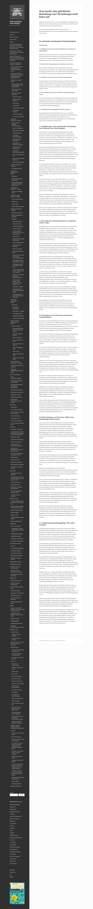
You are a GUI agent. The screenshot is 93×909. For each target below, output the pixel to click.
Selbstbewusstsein (14, 498)
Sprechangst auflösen (17, 313)
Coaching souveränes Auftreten (15, 495)
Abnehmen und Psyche (16, 595)
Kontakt (11, 877)
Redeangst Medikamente (18, 242)
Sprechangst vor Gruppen (18, 311)
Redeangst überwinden (17, 212)
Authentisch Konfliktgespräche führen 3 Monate (17, 371)
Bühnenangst (15, 201)
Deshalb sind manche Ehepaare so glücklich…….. (18, 722)
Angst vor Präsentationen (18, 162)
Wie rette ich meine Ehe (17, 698)
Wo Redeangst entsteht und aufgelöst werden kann (18, 266)
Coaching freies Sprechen (16, 420)
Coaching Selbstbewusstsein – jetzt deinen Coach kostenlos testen (17, 502)
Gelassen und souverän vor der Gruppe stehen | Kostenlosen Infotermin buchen (17, 69)
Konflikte (12, 605)
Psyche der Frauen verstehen (16, 639)
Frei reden (12, 840)
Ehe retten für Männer (17, 676)
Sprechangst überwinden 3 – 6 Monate (15, 301)
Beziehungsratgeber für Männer (17, 757)
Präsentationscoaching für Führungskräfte (17, 381)
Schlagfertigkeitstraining (15, 561)
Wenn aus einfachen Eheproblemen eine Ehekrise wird (16, 709)
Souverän (12, 825)
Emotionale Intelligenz (16, 550)
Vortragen (12, 828)
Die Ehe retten (15, 671)
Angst (11, 830)
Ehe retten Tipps (15, 701)
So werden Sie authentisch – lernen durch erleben (17, 454)
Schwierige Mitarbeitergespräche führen (17, 626)
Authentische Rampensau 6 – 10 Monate (15, 172)
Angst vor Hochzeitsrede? (18, 116)
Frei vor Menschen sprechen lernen (17, 424)
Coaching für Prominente (15, 786)
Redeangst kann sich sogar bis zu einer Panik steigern (18, 290)
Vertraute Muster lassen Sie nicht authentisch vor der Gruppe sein (18, 271)
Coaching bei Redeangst (18, 226)
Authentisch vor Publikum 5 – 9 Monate (16, 188)
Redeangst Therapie (17, 221)
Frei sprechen (13, 404)
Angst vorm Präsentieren (18, 130)
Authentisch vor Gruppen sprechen (16, 467)
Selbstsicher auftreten (16, 394)
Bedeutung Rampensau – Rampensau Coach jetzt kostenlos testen (17, 184)
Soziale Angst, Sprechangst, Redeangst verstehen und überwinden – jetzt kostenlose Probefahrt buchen (16, 46)
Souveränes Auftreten (16, 482)
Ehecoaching (14, 692)
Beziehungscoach (14, 629)
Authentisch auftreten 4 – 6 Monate (16, 165)
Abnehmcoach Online (15, 590)
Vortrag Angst (16, 105)
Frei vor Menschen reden (16, 409)
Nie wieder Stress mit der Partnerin (17, 658)
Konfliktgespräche (15, 621)
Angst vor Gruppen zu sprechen (18, 334)
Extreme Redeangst (17, 228)
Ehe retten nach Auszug (17, 681)
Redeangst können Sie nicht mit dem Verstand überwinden (18, 296)
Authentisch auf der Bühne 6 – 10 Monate (15, 196)
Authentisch (12, 427)
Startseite (12, 34)
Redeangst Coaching (17, 249)
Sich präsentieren (14, 849)
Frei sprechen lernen (15, 416)
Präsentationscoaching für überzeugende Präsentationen (17, 386)
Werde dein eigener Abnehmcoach (15, 583)
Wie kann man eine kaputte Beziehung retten (18, 650)
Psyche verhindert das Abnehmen (16, 598)
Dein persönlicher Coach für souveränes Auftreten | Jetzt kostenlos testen (17, 478)
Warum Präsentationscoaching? (16, 377)
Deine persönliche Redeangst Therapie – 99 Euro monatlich (18, 232)
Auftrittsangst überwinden (18, 206)
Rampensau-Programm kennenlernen (17, 179)
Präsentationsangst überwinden (17, 140)
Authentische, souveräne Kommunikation (16, 487)
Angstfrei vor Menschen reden (18, 354)
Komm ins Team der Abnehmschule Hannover (16, 571)
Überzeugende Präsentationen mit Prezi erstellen (16, 401)
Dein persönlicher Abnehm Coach (17, 587)
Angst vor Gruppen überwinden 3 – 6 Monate (15, 322)
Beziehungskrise (15, 781)
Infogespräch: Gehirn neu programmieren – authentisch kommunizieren (16, 52)
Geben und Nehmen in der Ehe (18, 704)
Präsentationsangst (17, 133)
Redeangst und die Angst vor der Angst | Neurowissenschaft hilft (18, 256)
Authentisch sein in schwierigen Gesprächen (16, 445)
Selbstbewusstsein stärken (17, 510)
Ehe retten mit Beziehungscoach (15, 664)
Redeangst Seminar (17, 224)
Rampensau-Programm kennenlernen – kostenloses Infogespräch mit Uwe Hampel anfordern (17, 75)
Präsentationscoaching (15, 374)
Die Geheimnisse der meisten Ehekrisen (16, 713)
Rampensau (14, 176)
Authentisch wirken (15, 459)
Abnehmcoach (13, 578)
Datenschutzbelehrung (44, 640)
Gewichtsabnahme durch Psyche (16, 602)
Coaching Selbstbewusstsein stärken (17, 518)
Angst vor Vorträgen (17, 97)
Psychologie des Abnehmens (17, 593)
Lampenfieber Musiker (16, 536)
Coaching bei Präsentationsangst (17, 136)
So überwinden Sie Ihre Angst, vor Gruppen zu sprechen (18, 330)
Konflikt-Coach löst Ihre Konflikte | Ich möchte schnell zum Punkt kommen (17, 609)
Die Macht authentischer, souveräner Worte (16, 491)
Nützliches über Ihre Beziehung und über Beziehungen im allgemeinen (17, 727)
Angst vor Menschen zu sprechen (18, 344)
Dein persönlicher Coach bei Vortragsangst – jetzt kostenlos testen (17, 85)
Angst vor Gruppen (16, 326)
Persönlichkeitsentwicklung (17, 548)
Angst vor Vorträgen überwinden (16, 93)
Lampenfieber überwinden (17, 538)
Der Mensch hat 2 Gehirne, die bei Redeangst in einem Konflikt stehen (17, 282)
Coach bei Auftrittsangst (17, 199)
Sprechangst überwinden (18, 318)
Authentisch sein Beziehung (17, 439)
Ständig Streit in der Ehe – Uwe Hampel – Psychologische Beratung (18, 718)
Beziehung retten (15, 647)
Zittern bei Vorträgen (17, 114)
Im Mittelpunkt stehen (17, 168)
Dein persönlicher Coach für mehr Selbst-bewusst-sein (17, 507)
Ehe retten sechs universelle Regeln (16, 695)
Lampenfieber (13, 523)
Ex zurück (13, 730)
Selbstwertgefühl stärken (16, 521)
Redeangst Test (16, 236)
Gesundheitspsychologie (15, 564)
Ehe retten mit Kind (16, 678)
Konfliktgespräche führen (16, 623)
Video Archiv (13, 861)
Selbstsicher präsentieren (16, 390)
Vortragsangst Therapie (18, 108)
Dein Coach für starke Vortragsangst (17, 90)
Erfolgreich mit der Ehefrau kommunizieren (18, 778)
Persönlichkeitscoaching (15, 543)
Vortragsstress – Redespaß (16, 111)
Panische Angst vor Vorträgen (17, 100)
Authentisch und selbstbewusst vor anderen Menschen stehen (17, 450)
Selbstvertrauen (14, 515)
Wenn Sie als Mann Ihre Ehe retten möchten (18, 740)
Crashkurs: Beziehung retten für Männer (17, 654)
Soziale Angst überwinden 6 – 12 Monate (17, 366)
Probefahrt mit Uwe (14, 32)
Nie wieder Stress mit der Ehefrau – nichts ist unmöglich (17, 753)
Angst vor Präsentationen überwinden (18, 159)
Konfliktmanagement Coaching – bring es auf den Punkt (17, 615)
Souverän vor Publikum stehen (17, 192)
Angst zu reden (16, 351)
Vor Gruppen (13, 842)
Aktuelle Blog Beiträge (15, 804)
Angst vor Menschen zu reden (18, 340)
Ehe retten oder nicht (16, 689)
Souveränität (13, 470)
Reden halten (14, 407)
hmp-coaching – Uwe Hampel (16, 22)
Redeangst (14, 219)
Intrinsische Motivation (16, 553)
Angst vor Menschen (17, 337)
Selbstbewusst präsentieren (17, 392)
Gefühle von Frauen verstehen (16, 635)
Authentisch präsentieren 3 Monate (16, 119)
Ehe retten (13, 661)
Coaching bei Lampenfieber (17, 541)
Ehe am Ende (15, 674)
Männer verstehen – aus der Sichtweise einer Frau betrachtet (17, 644)
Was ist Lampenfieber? (16, 526)
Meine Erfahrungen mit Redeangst (17, 216)
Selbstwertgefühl (15, 512)
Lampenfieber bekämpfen (17, 533)
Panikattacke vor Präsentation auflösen (18, 143)
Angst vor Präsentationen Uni (18, 155)
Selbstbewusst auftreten (16, 397)
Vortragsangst (16, 103)
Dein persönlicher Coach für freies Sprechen (17, 412)
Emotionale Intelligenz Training (16, 558)
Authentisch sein (14, 457)
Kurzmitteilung (13, 863)
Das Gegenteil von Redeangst (17, 245)
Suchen (11, 793)
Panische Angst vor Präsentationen (17, 147)
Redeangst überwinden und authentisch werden (18, 261)
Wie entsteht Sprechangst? (16, 308)
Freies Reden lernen (15, 418)
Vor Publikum (13, 844)
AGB (11, 874)
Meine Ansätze (13, 39)
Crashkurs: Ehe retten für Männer (17, 761)
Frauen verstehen (15, 632)
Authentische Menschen (16, 442)
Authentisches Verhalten (16, 462)
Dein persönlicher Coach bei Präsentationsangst (16, 124)
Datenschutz (12, 872)
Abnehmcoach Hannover (16, 580)
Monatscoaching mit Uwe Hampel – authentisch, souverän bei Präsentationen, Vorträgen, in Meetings (17, 58)
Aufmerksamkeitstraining (15, 837)
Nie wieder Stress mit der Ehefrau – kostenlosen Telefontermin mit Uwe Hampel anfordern (17, 766)
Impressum (12, 870)
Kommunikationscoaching (16, 555)
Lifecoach (13, 546)
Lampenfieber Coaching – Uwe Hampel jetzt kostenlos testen (18, 530)
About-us (12, 42)
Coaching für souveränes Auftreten (16, 474)
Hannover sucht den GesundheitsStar (15, 567)
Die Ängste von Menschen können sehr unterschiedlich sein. (18, 276)
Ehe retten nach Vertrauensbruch (16, 686)
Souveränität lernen (15, 484)
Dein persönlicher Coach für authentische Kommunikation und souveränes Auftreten (17, 433)
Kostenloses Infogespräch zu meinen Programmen (15, 63)
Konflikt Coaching (15, 618)
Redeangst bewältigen (18, 286)
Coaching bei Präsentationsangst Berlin (18, 151)
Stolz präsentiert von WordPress (58, 640)
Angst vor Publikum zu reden (18, 348)
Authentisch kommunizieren (17, 464)
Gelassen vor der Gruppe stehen (18, 358)
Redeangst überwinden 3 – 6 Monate (16, 209)
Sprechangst (14, 304)
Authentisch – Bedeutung (16, 429)
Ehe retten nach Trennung (18, 683)
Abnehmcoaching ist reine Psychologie (17, 575)
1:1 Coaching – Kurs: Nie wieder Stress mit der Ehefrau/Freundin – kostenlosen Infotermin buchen (17, 745)
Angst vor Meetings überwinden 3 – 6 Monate (16, 362)
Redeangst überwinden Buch (18, 252)
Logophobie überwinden (18, 316)
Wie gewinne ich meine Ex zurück (18, 733)
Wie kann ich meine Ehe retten (17, 668)
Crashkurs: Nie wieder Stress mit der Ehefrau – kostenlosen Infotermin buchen (17, 773)
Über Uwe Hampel (14, 37)
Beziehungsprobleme (16, 783)
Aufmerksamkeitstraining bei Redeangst (18, 239)
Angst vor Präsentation (18, 128)
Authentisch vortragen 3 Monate (16, 80)
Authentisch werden (15, 437)
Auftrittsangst (15, 204)
